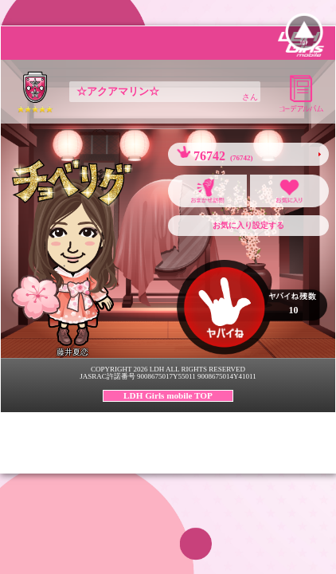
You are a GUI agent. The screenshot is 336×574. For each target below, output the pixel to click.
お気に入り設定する (248, 225)
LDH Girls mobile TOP (168, 395)
